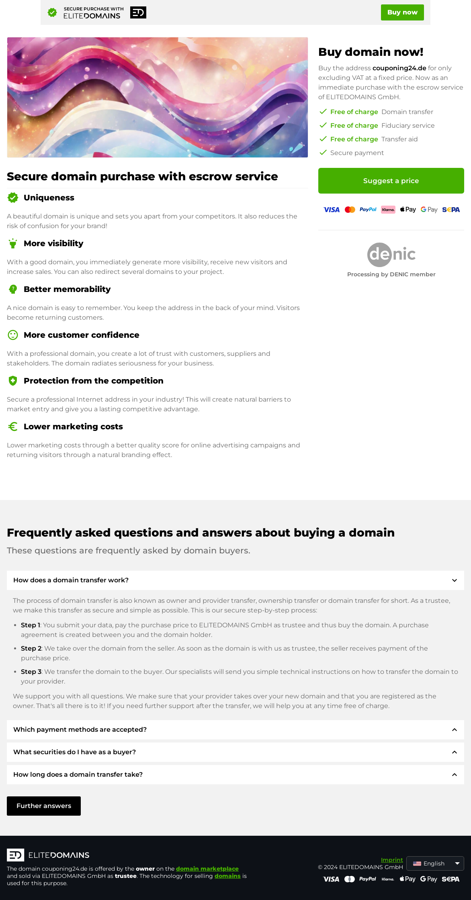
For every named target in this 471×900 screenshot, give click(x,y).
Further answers (43, 806)
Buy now (402, 12)
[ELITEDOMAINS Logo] (127, 856)
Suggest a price (391, 181)
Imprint (392, 859)
